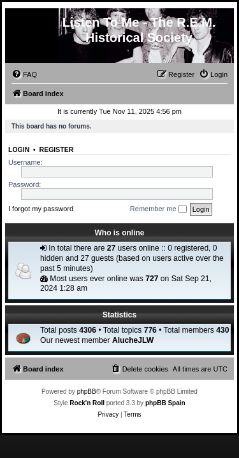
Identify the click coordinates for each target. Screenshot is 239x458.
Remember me (158, 209)
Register (57, 149)
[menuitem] (24, 74)
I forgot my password (40, 208)
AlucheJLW (133, 340)
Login (18, 149)
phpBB (86, 391)
